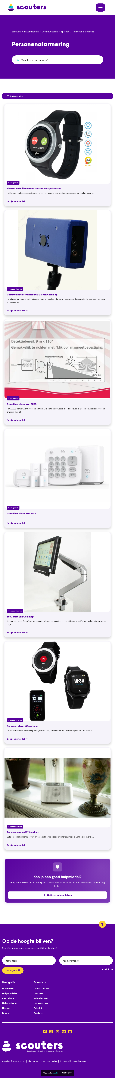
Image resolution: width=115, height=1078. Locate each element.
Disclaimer (33, 1061)
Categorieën (15, 96)
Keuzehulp (8, 998)
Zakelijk (38, 1008)
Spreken (65, 31)
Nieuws (6, 1008)
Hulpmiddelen (31, 31)
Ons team (39, 993)
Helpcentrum (9, 1003)
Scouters (16, 31)
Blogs (5, 1012)
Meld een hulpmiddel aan (57, 895)
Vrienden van (41, 998)
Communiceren (50, 31)
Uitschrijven (107, 969)
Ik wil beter (8, 988)
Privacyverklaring (49, 1061)
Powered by (73, 1061)
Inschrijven (13, 970)
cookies (56, 1073)
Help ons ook (41, 1003)
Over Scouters (41, 988)
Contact (38, 1012)
